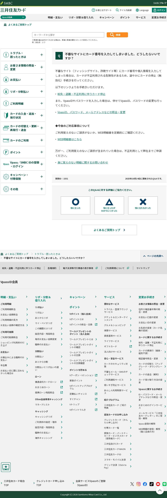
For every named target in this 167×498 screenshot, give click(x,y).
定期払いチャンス (78, 394)
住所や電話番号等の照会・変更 (149, 310)
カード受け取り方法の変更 (150, 381)
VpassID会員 (7, 17)
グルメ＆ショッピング (115, 325)
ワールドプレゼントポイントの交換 (81, 354)
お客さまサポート (104, 10)
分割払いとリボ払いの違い (47, 368)
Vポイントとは (77, 319)
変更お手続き (159, 17)
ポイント (125, 17)
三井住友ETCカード (113, 443)
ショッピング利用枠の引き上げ (12, 344)
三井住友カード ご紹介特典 (115, 406)
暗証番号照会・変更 (148, 358)
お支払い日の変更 (147, 322)
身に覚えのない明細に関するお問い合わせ (83, 162)
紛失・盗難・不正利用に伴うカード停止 (81, 94)
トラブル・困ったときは (47, 254)
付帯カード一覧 (111, 428)
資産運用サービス (112, 335)
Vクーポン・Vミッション (81, 375)
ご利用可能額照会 (9, 337)
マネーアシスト (42, 404)
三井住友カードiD (112, 454)
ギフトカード (110, 346)
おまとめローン (42, 387)
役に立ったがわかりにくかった (109, 209)
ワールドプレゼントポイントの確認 (81, 346)
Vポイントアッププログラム (81, 387)
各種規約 (53, 268)
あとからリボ (41, 318)
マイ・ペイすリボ (43, 323)
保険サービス (110, 330)
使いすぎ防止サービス (115, 385)
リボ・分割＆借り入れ (81, 17)
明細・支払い (55, 17)
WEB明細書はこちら (70, 139)
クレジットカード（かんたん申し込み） (116, 421)
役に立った (76, 207)
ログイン (161, 10)
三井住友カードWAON (114, 449)
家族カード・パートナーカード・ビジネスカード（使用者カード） (116, 436)
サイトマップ (144, 268)
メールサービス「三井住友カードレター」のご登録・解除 (150, 416)
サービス (141, 17)
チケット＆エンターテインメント (116, 318)
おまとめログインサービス (150, 406)
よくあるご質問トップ (20, 24)
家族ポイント (76, 380)
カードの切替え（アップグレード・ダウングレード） (150, 366)
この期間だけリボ (43, 328)
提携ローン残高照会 (44, 392)
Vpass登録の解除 (147, 423)
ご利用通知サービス (114, 379)
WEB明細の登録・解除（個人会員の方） (149, 430)
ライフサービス (111, 341)
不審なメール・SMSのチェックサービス (116, 373)
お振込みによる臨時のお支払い (12, 358)
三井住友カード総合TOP (14, 483)
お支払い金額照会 (9, 314)
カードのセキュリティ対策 (116, 365)
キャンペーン (106, 17)
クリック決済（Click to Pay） (115, 466)
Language (144, 10)
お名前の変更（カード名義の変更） (150, 329)
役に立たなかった (143, 207)
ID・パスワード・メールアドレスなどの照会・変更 (150, 397)
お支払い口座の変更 (148, 317)
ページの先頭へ (155, 256)
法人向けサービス (112, 351)
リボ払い (39, 312)
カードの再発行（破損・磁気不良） (150, 352)
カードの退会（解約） (149, 374)
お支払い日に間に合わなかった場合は (12, 372)
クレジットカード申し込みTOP (50, 483)
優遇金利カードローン (45, 382)
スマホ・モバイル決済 (115, 459)
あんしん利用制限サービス (116, 391)
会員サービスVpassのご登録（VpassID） (90, 483)
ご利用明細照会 (8, 309)
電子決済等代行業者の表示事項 (79, 268)
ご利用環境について (116, 268)
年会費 (3, 365)
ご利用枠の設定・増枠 (46, 422)
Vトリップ (74, 404)
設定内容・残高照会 (44, 333)
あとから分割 (41, 362)
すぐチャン (75, 399)
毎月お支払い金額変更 (46, 339)
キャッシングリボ (43, 416)
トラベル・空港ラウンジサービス (116, 310)
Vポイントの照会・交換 (81, 324)
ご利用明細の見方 (9, 320)
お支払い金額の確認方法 (12, 325)
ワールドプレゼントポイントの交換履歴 (81, 362)
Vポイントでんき (78, 409)
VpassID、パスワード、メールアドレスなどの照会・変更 (91, 112)
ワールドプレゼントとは (81, 339)
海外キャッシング (43, 438)
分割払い (39, 356)
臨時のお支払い (42, 344)
